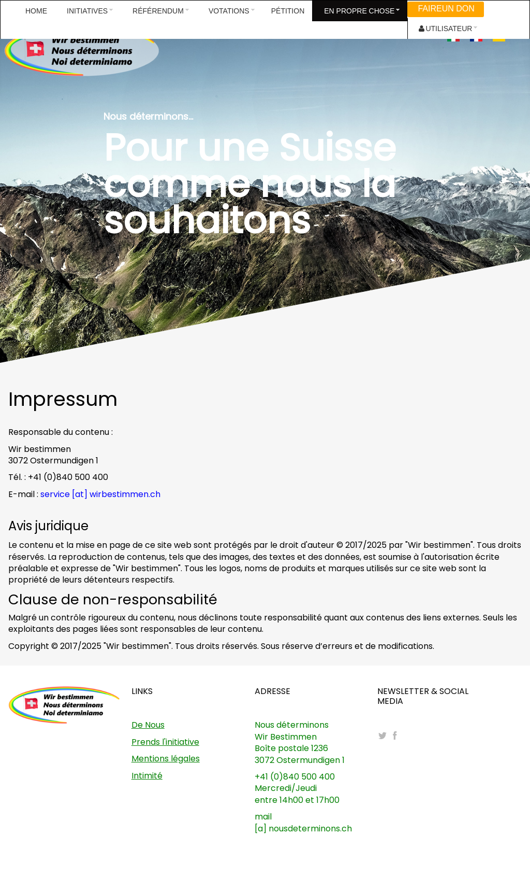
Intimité (147, 776)
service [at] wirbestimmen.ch (100, 494)
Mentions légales (165, 759)
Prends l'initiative (165, 742)
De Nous (148, 725)
